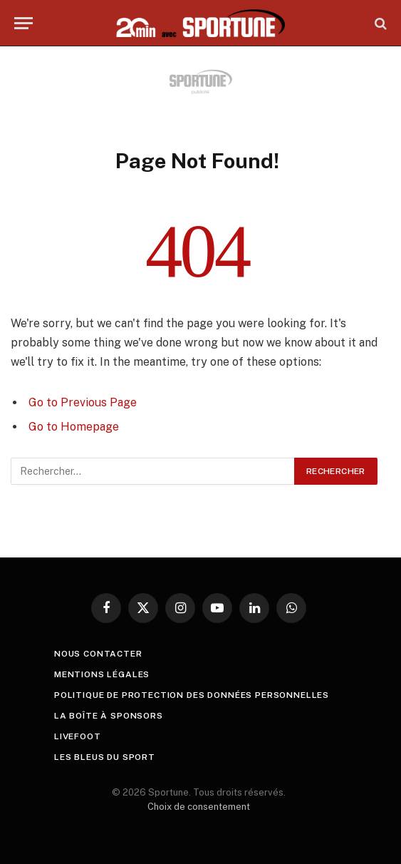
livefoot (77, 736)
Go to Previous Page (82, 402)
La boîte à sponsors (108, 716)
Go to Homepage (73, 426)
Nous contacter (98, 654)
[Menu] (23, 23)
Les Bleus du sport (104, 757)
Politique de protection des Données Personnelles (191, 695)
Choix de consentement (198, 806)
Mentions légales (102, 674)
